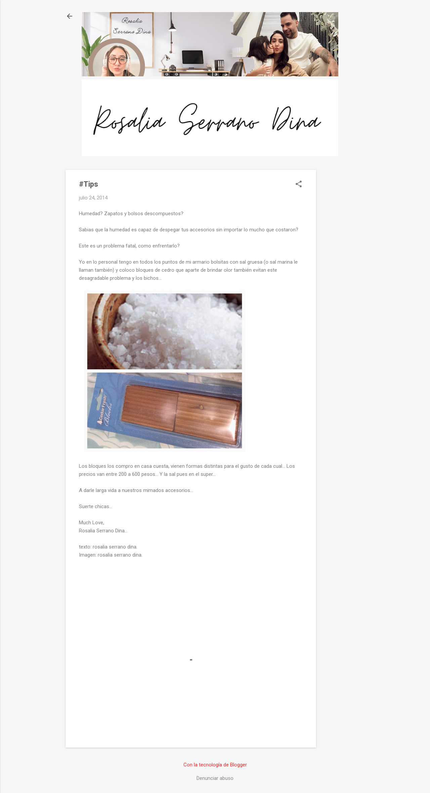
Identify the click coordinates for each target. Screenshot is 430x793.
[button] (299, 184)
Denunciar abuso (215, 778)
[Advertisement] (342, 271)
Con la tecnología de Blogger (215, 765)
